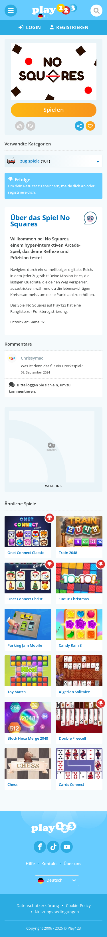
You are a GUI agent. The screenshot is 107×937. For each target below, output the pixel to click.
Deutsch (50, 880)
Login (30, 27)
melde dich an (73, 185)
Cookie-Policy (78, 905)
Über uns (72, 863)
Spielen (53, 109)
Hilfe (30, 863)
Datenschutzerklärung (38, 905)
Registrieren (69, 27)
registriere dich (21, 192)
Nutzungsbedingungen (57, 911)
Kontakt (49, 863)
